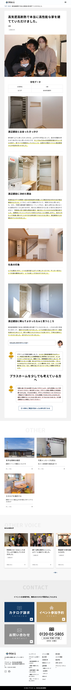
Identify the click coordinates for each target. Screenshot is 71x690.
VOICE (9, 6)
